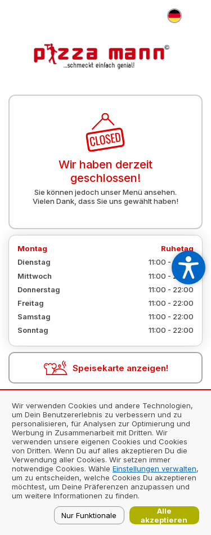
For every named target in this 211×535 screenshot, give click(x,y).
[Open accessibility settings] (188, 267)
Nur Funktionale (88, 515)
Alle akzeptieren (164, 515)
